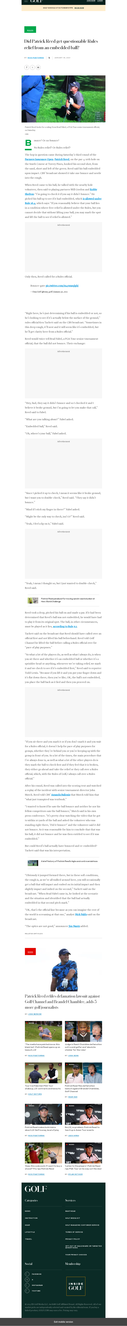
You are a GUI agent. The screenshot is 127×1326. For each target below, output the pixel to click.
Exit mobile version (63, 1322)
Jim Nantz (74, 926)
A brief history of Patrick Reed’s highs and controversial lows (69, 861)
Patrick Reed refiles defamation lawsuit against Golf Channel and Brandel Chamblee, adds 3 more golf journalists (62, 1001)
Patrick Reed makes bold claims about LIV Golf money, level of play (42, 1129)
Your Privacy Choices (76, 1254)
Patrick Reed (62, 159)
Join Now (91, 0)
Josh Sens (73, 1055)
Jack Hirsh (73, 1135)
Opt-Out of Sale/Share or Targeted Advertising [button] (83, 1246)
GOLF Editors (35, 1094)
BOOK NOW (79, 8)
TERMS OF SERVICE (74, 1232)
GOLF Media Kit (72, 1218)
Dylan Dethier (75, 1174)
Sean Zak (72, 1097)
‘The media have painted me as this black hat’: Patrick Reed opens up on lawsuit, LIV (42, 1047)
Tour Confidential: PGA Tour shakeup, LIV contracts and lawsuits (43, 1087)
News (30, 952)
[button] (32, 67)
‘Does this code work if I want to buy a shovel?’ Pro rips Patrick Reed (43, 1167)
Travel (28, 1239)
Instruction (31, 1218)
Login (100, 0)
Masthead (70, 1211)
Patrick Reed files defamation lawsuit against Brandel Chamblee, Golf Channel (82, 1089)
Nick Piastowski (36, 58)
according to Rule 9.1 (65, 626)
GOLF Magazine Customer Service (82, 1225)
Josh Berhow (35, 1014)
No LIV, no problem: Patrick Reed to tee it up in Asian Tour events (82, 1129)
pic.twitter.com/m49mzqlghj (62, 286)
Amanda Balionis (60, 795)
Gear (27, 1225)
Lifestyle (30, 1232)
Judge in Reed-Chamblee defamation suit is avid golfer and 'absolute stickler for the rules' (83, 1047)
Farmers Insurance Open (39, 159)
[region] (63, 18)
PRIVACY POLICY (72, 1239)
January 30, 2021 (61, 292)
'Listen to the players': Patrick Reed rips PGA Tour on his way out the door (83, 1167)
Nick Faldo (81, 914)
